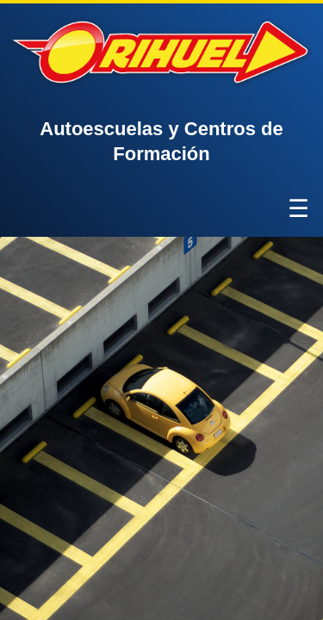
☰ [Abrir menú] (298, 208)
